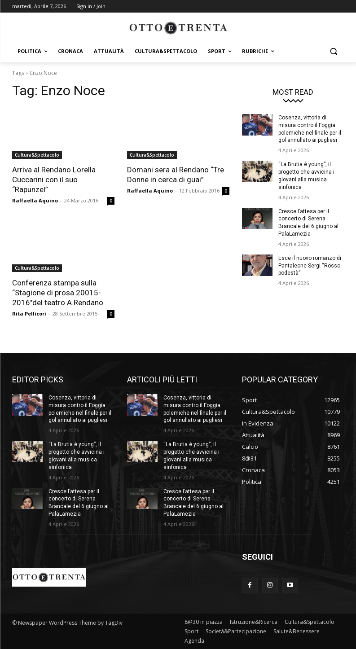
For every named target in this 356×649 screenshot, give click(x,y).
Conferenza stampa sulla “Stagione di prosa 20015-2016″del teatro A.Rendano (57, 292)
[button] (333, 51)
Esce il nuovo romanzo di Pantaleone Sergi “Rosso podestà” (309, 265)
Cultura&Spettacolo (37, 155)
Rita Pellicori (29, 313)
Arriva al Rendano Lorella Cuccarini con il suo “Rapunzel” (54, 179)
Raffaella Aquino (35, 200)
